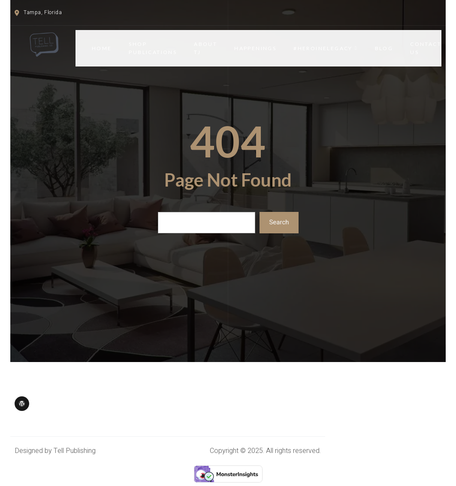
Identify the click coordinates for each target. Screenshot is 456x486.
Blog (384, 48)
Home (102, 48)
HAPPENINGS (255, 48)
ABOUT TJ (205, 48)
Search (279, 222)
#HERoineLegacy (325, 48)
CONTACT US (425, 48)
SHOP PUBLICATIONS (153, 48)
